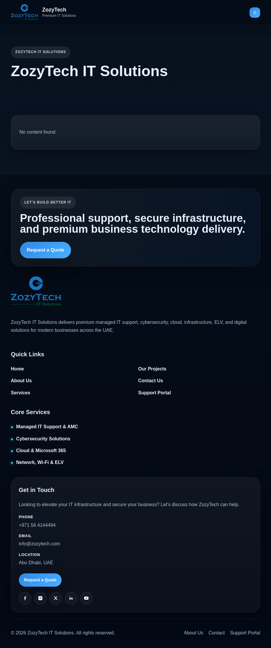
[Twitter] (55, 598)
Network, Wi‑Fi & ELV (40, 462)
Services (20, 392)
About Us (21, 380)
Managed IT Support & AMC (47, 426)
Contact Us (150, 380)
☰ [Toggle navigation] (255, 12)
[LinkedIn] (71, 598)
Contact (217, 632)
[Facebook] (25, 598)
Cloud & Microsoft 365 (41, 450)
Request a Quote (45, 249)
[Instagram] (40, 598)
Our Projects (152, 368)
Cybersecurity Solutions (43, 438)
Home (17, 368)
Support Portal (154, 392)
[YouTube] (86, 598)
